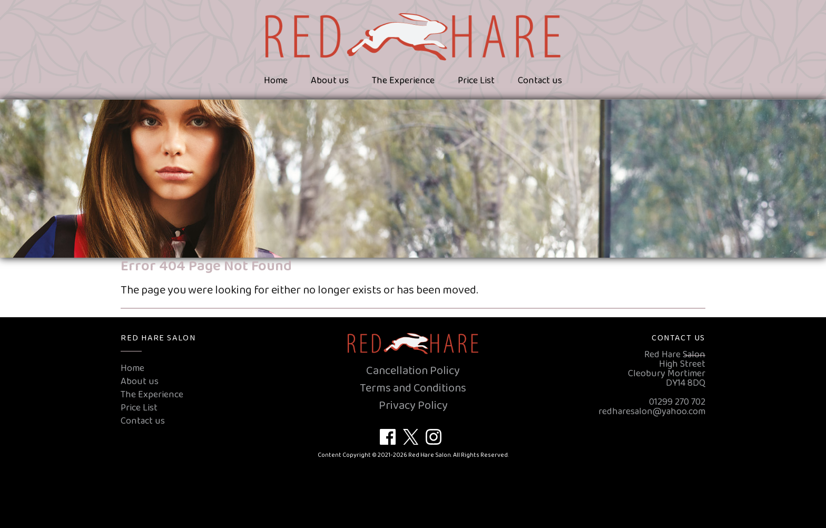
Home (276, 80)
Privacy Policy (413, 405)
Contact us (540, 80)
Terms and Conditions (413, 388)
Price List (476, 80)
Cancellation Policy (413, 370)
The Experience (403, 80)
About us (330, 80)
